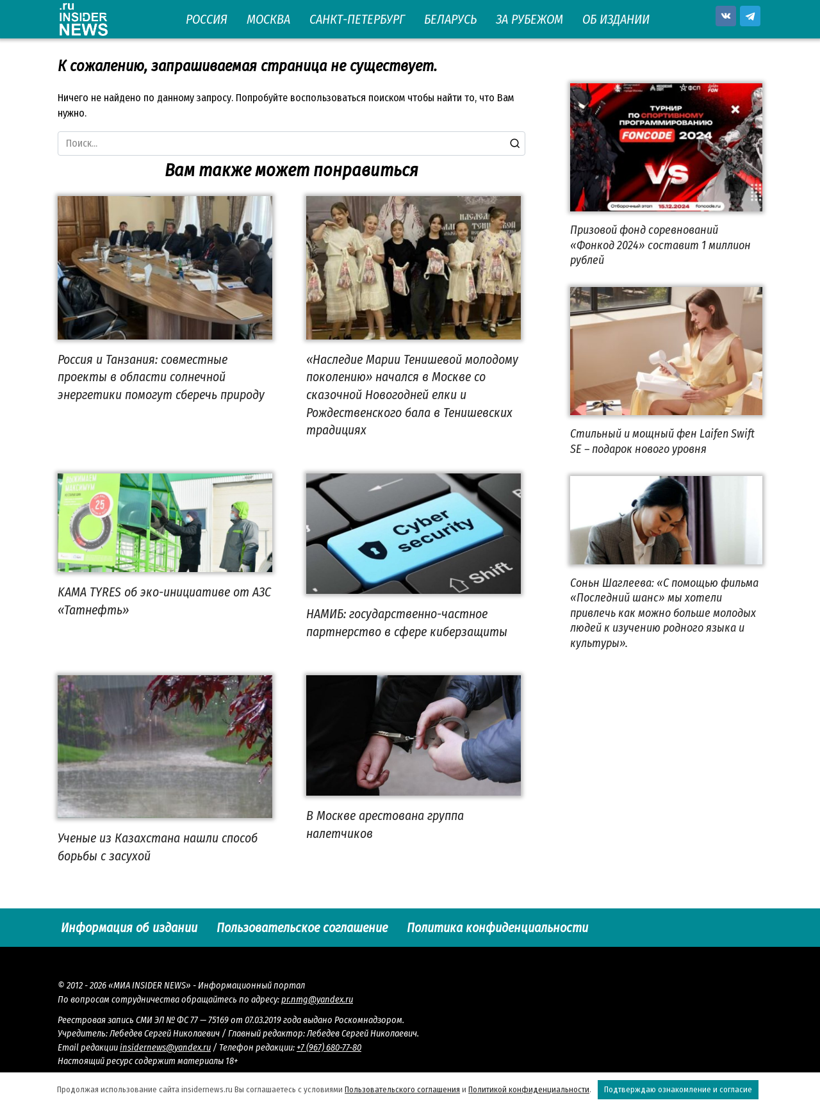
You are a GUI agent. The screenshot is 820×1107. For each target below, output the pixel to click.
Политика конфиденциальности (497, 927)
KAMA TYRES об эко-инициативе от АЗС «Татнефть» (164, 601)
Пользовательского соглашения (402, 1089)
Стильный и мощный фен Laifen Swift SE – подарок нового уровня (662, 441)
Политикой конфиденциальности (528, 1089)
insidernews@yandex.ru (165, 1047)
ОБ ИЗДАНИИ (616, 19)
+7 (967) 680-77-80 (329, 1047)
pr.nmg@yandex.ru (317, 999)
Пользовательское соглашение (302, 927)
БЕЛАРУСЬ (450, 19)
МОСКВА (268, 19)
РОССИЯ (206, 19)
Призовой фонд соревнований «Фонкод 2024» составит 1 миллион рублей (660, 245)
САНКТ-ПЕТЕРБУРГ (357, 19)
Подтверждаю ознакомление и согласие (678, 1089)
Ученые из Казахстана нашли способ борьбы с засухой (158, 847)
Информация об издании (129, 927)
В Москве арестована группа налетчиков (385, 824)
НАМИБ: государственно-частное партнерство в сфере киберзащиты (406, 622)
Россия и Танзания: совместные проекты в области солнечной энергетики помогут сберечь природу (161, 377)
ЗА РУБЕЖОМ (529, 19)
